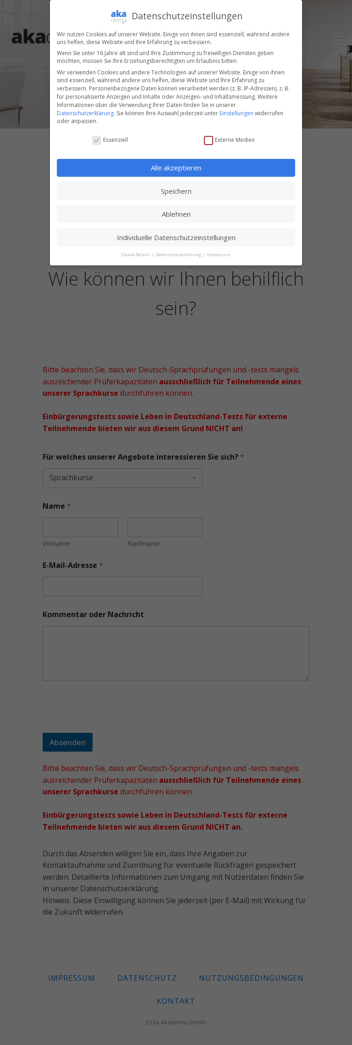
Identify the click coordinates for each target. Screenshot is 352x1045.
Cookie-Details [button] (136, 255)
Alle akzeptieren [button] (176, 167)
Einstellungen (236, 113)
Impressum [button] (219, 255)
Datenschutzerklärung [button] (179, 255)
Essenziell (110, 140)
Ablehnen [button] (176, 214)
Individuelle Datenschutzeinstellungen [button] (176, 237)
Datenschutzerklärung (85, 113)
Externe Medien (229, 140)
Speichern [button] (176, 191)
